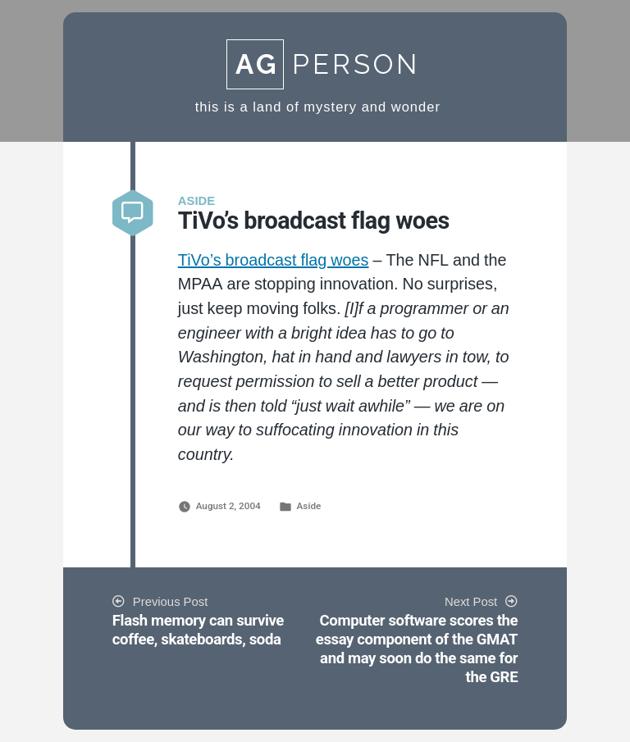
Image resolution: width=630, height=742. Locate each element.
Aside (309, 506)
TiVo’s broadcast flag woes (273, 261)
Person (323, 64)
